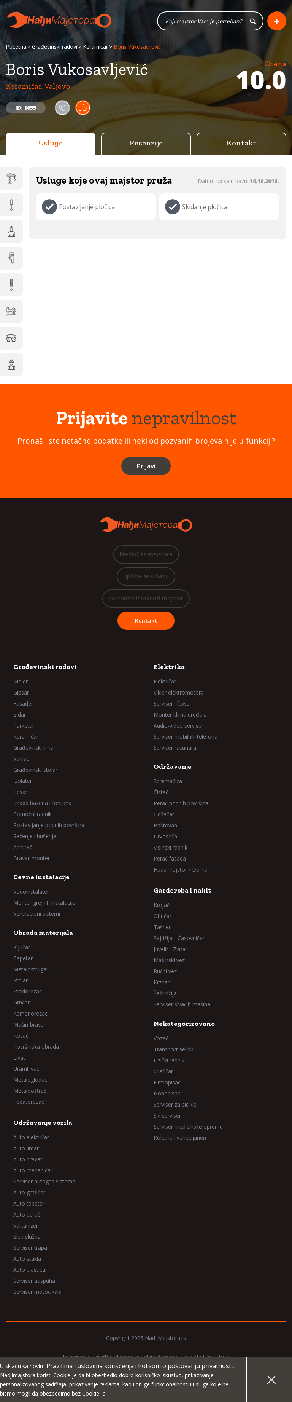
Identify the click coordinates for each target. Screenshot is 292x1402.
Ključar (21, 947)
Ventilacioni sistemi (36, 913)
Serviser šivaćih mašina (182, 1004)
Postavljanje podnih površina (48, 825)
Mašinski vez (169, 960)
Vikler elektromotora (179, 692)
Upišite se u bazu (146, 576)
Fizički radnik (169, 1060)
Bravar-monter (31, 858)
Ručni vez (165, 971)
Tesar (20, 791)
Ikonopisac (167, 1093)
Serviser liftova (172, 703)
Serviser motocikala (37, 1291)
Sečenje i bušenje (34, 836)
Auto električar (31, 1137)
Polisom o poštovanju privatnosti (185, 1366)
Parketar (23, 725)
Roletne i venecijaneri (180, 1137)
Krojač (162, 905)
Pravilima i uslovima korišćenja (90, 1366)
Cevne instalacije (41, 877)
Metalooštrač (29, 1090)
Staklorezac (27, 991)
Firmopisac (167, 1082)
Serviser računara (175, 747)
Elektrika (169, 667)
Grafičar (163, 1071)
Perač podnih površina (181, 803)
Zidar (19, 714)
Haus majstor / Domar (181, 869)
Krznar (162, 982)
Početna (16, 46)
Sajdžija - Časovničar (179, 938)
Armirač (22, 847)
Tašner (162, 927)
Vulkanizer (25, 1225)
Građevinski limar (34, 747)
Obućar (162, 916)
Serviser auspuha (34, 1280)
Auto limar (26, 1148)
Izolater (22, 780)
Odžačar (164, 814)
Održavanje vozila (42, 1122)
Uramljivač (26, 1068)
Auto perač (26, 1214)
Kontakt (241, 142)
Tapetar (23, 958)
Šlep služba (27, 1236)
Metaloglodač (30, 1079)
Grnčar (21, 1002)
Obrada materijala (43, 932)
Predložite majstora (146, 554)
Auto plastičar (30, 1269)
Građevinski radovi (54, 46)
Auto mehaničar (32, 1170)
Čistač (161, 792)
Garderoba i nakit (182, 890)
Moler (20, 681)
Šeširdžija (165, 993)
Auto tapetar (28, 1203)
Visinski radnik (170, 847)
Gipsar (21, 692)
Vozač (161, 1038)
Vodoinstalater (31, 891)
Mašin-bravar (29, 1024)
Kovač (21, 1035)
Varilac (21, 758)
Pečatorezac (28, 1101)
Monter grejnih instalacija (44, 902)
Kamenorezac (30, 1013)
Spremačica (168, 781)
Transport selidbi (174, 1049)
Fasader (23, 703)
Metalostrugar (30, 969)
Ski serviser (167, 1115)
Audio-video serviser (178, 725)
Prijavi (146, 465)
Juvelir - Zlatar (170, 949)
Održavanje (173, 766)
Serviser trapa (30, 1247)
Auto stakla (27, 1258)
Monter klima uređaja (180, 714)
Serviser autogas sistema (44, 1181)
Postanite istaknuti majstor (146, 598)
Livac (19, 1057)
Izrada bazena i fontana (42, 802)
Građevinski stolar (35, 769)
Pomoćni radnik (32, 814)
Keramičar (95, 46)
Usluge (50, 142)
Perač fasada (170, 858)
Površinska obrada (36, 1046)
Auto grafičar (29, 1192)
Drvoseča (165, 836)
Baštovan (165, 825)
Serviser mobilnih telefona (185, 736)
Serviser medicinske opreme (188, 1126)
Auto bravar (27, 1159)
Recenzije (146, 142)
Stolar (20, 980)
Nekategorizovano (184, 1023)
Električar (165, 681)
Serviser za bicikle (175, 1104)
